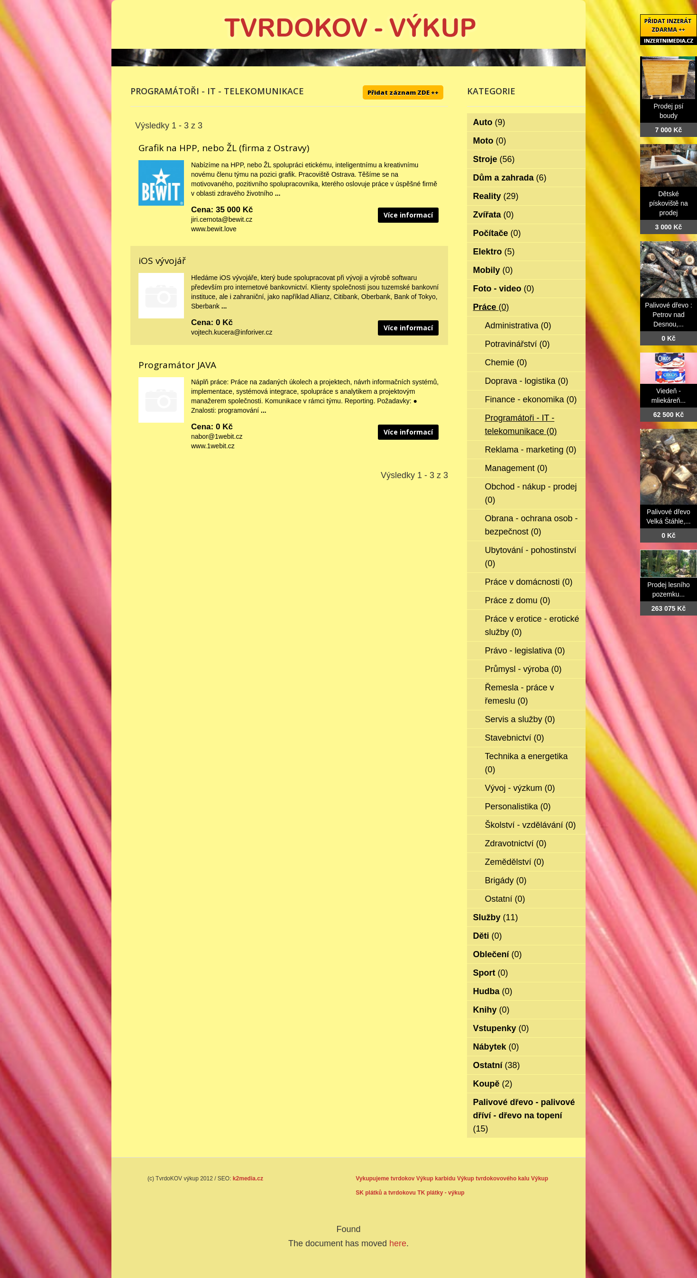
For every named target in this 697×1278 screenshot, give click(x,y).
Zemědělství (514, 862)
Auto (489, 122)
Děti (487, 936)
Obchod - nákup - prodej (531, 493)
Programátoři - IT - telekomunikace (521, 424)
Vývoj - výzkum (520, 788)
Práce (491, 307)
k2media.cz (248, 1178)
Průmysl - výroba (523, 669)
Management (516, 468)
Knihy (491, 1010)
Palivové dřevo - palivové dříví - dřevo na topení (524, 1115)
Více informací (408, 214)
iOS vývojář (162, 260)
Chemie (506, 362)
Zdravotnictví (516, 843)
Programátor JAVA (177, 365)
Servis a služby (520, 719)
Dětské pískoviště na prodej (668, 203)
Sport (490, 973)
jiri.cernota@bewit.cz (221, 219)
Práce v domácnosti (529, 582)
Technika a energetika (526, 763)
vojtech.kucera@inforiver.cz (231, 332)
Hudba (493, 991)
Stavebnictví (514, 738)
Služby (495, 917)
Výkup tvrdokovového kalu (493, 1178)
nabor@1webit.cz (216, 436)
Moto (489, 140)
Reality (496, 196)
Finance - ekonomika (531, 399)
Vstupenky (501, 1028)
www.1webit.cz (213, 446)
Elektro (494, 251)
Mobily (493, 270)
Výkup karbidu (436, 1178)
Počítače (497, 233)
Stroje (494, 159)
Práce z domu (517, 600)
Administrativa (518, 325)
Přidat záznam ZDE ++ (403, 92)
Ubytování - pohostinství (531, 556)
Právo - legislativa (525, 650)
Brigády (506, 880)
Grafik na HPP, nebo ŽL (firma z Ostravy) (223, 148)
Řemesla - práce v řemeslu (519, 694)
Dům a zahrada (510, 177)
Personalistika (518, 806)
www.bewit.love (214, 229)
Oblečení (497, 954)
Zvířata (493, 214)
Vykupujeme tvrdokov (385, 1178)
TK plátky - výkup (440, 1192)
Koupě (493, 1083)
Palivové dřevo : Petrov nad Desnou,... (668, 314)
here (397, 1243)
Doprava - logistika (527, 381)
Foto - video (503, 288)
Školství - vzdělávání (530, 825)
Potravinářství (517, 344)
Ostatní (505, 899)
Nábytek (496, 1046)
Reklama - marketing (531, 449)
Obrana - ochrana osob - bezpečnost (531, 525)
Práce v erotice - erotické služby (532, 625)
